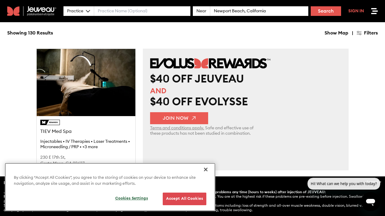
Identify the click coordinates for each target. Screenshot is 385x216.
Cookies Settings (131, 198)
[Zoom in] (377, 29)
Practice (78, 11)
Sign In (356, 11)
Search (326, 11)
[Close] (205, 169)
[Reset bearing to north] (377, 47)
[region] (110, 187)
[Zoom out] (377, 38)
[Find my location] (377, 58)
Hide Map (129, 33)
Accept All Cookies (184, 199)
